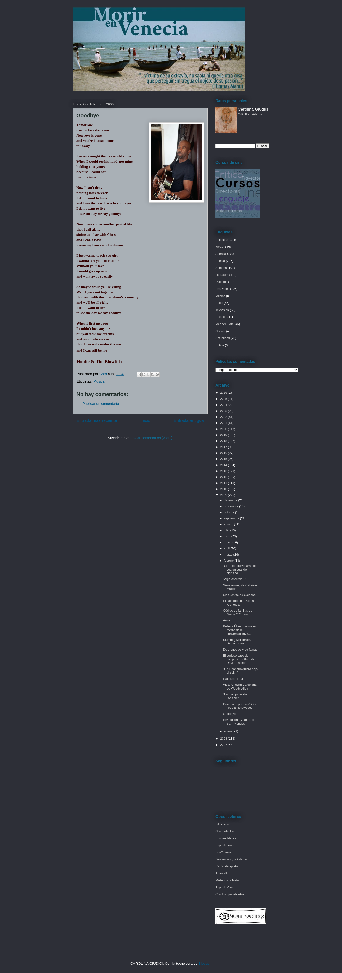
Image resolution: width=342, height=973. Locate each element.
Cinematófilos (224, 831)
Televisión (222, 310)
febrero (229, 560)
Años (226, 620)
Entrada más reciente (96, 420)
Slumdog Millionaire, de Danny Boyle (239, 641)
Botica (219, 345)
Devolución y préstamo (231, 859)
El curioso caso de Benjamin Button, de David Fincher (238, 659)
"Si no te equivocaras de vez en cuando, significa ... (239, 569)
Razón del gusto (226, 866)
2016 (224, 453)
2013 (224, 471)
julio (227, 530)
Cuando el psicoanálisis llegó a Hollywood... (239, 706)
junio (227, 536)
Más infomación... (250, 113)
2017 (224, 447)
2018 (224, 441)
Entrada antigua (189, 420)
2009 (224, 495)
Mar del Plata (224, 324)
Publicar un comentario (100, 403)
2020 (224, 429)
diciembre (231, 500)
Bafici (219, 303)
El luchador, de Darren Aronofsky (238, 602)
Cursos (220, 331)
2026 (224, 392)
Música (99, 381)
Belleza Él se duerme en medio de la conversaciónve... (239, 629)
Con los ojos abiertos (229, 894)
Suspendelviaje (225, 838)
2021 (224, 423)
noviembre (231, 506)
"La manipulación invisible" (235, 696)
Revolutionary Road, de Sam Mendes (239, 721)
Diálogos (221, 281)
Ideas (219, 246)
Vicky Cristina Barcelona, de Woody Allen (240, 686)
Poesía (220, 261)
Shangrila (221, 873)
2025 (224, 399)
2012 (224, 477)
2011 (224, 483)
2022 (224, 417)
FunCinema (223, 852)
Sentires (221, 267)
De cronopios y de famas (240, 649)
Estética (220, 317)
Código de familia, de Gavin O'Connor (237, 612)
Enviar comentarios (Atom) (151, 438)
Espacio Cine (224, 887)
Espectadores (224, 845)
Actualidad (222, 338)
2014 (224, 465)
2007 (224, 744)
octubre (229, 512)
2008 (224, 738)
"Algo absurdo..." (234, 579)
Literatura (221, 275)
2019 (224, 435)
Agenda (220, 253)
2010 (224, 489)
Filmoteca (222, 824)
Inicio (145, 420)
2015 (224, 459)
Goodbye (229, 714)
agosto (229, 524)
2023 (224, 411)
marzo (228, 554)
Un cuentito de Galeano (239, 595)
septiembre (232, 518)
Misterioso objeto (227, 880)
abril (227, 548)
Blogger (205, 963)
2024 (224, 404)
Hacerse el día (233, 678)
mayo (228, 542)
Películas (221, 239)
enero (228, 731)
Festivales (222, 289)
